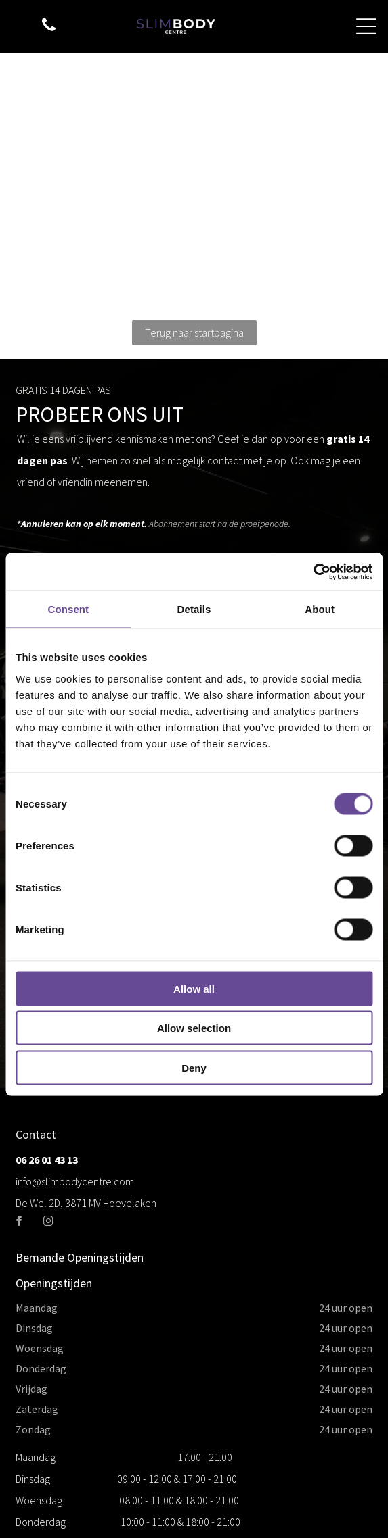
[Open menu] (366, 26)
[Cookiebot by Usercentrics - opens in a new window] (313, 571)
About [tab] (320, 609)
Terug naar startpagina (194, 332)
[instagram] (48, 1223)
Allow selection (194, 1028)
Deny (194, 1067)
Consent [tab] (68, 609)
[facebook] (19, 1223)
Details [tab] (194, 609)
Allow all (194, 988)
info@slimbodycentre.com (75, 1181)
